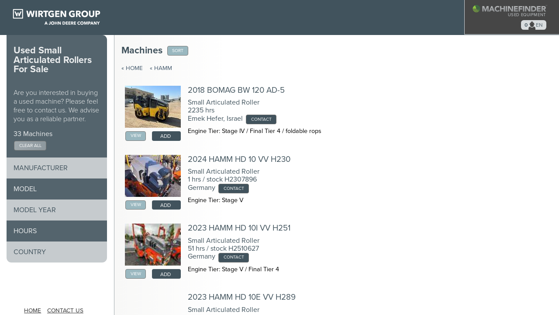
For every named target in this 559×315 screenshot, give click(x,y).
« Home (132, 68)
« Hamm (161, 68)
